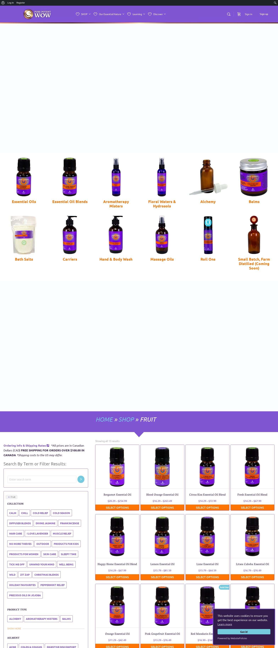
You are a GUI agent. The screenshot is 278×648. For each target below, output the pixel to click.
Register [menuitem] (20, 2)
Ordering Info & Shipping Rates (26, 377)
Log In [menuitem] (10, 2)
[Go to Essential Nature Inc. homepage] (37, 14)
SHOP (126, 351)
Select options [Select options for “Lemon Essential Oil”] (162, 509)
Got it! (244, 631)
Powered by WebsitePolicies (232, 638)
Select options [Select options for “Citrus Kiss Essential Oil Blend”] (207, 439)
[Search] (228, 14)
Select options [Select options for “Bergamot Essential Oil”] (117, 439)
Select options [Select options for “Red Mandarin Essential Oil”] (207, 579)
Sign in (248, 14)
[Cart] (239, 14)
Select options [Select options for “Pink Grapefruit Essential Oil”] (162, 579)
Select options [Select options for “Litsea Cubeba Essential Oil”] (252, 509)
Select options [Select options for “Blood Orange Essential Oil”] (162, 439)
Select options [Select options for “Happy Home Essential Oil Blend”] (117, 509)
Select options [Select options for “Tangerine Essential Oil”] (252, 579)
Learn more (225, 624)
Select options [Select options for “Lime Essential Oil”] (207, 509)
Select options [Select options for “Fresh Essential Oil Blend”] (252, 439)
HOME (103, 351)
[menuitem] (3, 3)
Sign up (264, 14)
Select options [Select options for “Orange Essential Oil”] (117, 579)
